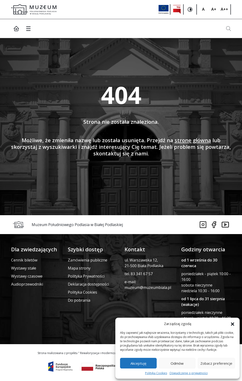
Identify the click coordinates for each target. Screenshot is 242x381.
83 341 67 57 (142, 273)
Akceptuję (138, 363)
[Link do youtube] (225, 224)
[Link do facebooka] (214, 224)
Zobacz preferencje (216, 363)
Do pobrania (79, 300)
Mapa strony (79, 268)
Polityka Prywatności (86, 276)
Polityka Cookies (156, 373)
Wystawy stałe (23, 268)
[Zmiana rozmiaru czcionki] (203, 9)
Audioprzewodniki (27, 284)
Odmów (177, 363)
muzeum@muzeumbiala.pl (148, 287)
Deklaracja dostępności (88, 284)
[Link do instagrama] (203, 224)
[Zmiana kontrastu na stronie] (190, 9)
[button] (232, 323)
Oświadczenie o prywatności (188, 373)
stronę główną (193, 140)
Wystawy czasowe (27, 276)
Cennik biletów (24, 260)
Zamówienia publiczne (87, 260)
